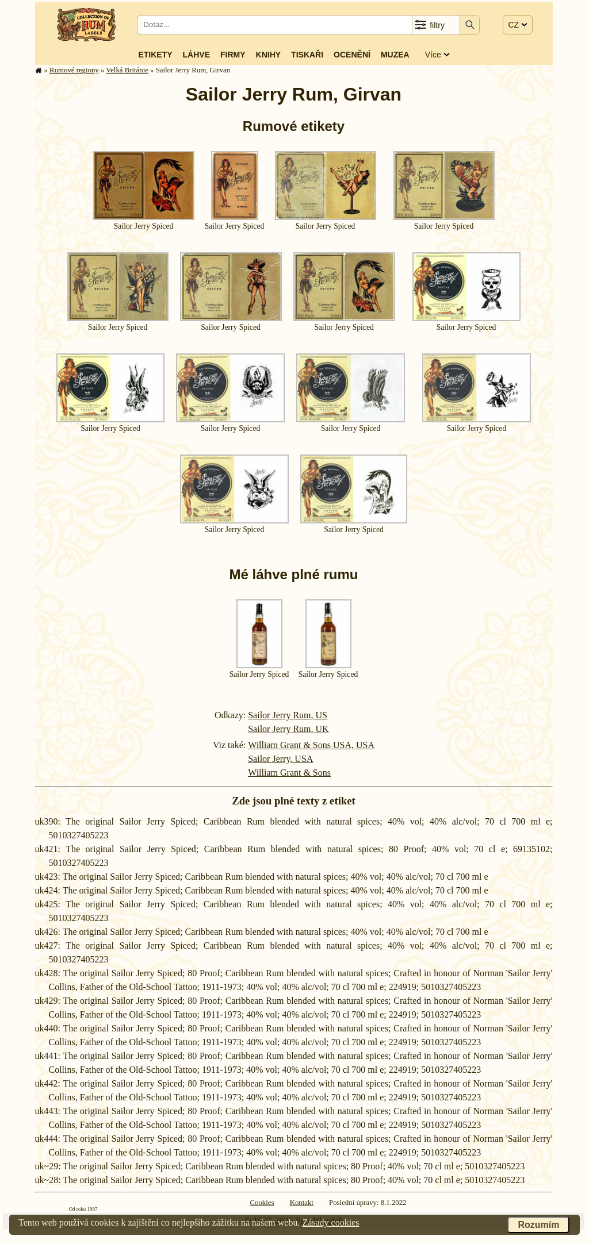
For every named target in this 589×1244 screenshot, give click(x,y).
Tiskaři (307, 54)
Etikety (155, 54)
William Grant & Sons (289, 772)
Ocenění (352, 54)
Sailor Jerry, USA (280, 759)
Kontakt (301, 1203)
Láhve (196, 54)
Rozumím (538, 1225)
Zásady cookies (330, 1222)
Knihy (268, 54)
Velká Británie (127, 70)
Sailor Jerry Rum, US (287, 715)
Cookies (262, 1203)
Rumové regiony (74, 70)
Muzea (395, 54)
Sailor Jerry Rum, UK (288, 729)
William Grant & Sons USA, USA (311, 745)
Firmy (233, 54)
